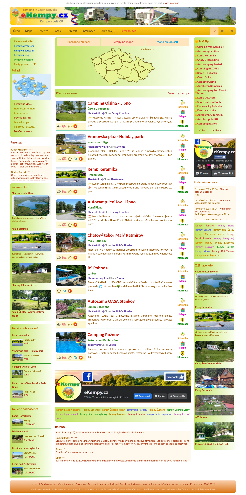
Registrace (125, 484)
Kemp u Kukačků (207, 73)
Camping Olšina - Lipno (24, 366)
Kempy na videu (23, 104)
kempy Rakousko (209, 489)
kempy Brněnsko (92, 409)
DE (222, 31)
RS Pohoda (98, 268)
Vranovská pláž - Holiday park (27, 351)
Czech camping (48, 484)
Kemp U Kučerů (206, 97)
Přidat (202, 130)
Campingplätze (66, 484)
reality (86, 489)
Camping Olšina (206, 81)
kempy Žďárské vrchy (113, 409)
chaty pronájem (174, 489)
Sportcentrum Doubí (209, 102)
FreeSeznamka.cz (23, 131)
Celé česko (146, 49)
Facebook (81, 484)
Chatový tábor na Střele (24, 285)
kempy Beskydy (204, 247)
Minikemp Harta (20, 431)
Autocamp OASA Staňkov (111, 301)
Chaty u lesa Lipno (208, 60)
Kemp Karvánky (206, 110)
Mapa (28, 31)
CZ (214, 31)
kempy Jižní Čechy (223, 229)
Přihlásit (72, 31)
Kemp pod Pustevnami (24, 464)
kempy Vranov (203, 242)
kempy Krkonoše (224, 242)
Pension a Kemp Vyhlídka (25, 448)
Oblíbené (216, 130)
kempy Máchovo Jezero (209, 234)
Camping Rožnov (207, 123)
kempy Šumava (204, 225)
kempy (35, 484)
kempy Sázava (203, 229)
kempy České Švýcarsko (207, 255)
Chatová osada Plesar (23, 193)
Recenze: (16, 142)
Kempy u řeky (21, 55)
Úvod (16, 31)
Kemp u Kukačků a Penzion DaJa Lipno (29, 385)
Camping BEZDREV (208, 68)
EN (231, 31)
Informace (88, 31)
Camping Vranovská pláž (210, 46)
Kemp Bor (225, 193)
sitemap (137, 484)
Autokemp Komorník (209, 86)
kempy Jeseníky (136, 414)
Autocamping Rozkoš (209, 64)
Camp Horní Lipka (21, 416)
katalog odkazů (141, 489)
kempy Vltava (202, 251)
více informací (172, 2)
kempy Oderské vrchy (178, 409)
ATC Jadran (201, 417)
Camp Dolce (204, 77)
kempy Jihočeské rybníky (93, 414)
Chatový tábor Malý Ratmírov (115, 235)
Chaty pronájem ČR (25, 64)
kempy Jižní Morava (223, 251)
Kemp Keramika (20, 228)
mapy (156, 489)
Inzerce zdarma (22, 117)
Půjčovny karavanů (24, 126)
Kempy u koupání (24, 50)
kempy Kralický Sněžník (68, 409)
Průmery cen (21, 113)
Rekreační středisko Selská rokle (212, 444)
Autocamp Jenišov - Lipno (112, 202)
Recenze (43, 31)
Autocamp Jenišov (208, 51)
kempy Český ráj (224, 238)
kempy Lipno (226, 225)
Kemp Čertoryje (203, 390)
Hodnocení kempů (24, 108)
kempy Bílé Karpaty (137, 409)
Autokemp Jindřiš (207, 119)
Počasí (58, 31)
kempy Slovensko (23, 59)
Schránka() (108, 31)
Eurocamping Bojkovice (209, 106)
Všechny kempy (179, 93)
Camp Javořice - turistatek (209, 363)
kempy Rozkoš (225, 247)
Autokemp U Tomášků (210, 115)
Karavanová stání (23, 41)
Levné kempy (21, 122)
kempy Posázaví (117, 414)
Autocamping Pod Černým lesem (212, 91)
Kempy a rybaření (24, 46)
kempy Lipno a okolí (67, 414)
